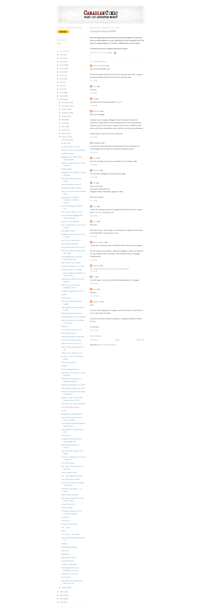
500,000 (64, 294)
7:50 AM (93, 283)
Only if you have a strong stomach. (73, 150)
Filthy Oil (64, 326)
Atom (59, 43)
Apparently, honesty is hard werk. (72, 337)
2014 (61, 86)
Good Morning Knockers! (70, 369)
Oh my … (64, 410)
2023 (61, 62)
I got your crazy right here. (70, 221)
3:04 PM (93, 165)
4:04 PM (93, 216)
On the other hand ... (68, 153)
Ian (94, 99)
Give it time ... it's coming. (70, 534)
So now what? (66, 143)
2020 (61, 72)
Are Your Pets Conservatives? (71, 330)
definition (99, 212)
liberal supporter (98, 242)
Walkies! (64, 544)
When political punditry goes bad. (73, 388)
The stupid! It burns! (68, 231)
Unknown (96, 170)
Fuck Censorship (67, 140)
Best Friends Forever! (68, 333)
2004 (61, 602)
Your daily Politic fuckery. (70, 407)
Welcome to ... (66, 521)
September (66, 113)
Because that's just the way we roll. (73, 247)
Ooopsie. (64, 366)
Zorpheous (96, 302)
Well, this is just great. (69, 362)
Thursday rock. (66, 435)
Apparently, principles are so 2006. (73, 385)
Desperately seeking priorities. (71, 414)
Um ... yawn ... (66, 527)
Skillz (63, 531)
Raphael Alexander (99, 66)
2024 (61, 58)
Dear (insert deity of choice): (71, 184)
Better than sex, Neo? (68, 557)
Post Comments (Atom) (107, 345)
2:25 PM (93, 93)
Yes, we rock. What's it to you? (71, 212)
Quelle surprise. (66, 169)
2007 (61, 592)
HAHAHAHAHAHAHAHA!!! (72, 313)
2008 (61, 99)
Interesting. (65, 554)
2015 (61, 82)
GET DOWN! (66, 577)
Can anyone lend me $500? (70, 479)
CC (94, 277)
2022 (61, 65)
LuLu (94, 86)
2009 (61, 96)
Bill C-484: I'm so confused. (71, 263)
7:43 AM (93, 271)
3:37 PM (93, 201)
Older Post (140, 340)
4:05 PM (93, 236)
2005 (61, 599)
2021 (61, 68)
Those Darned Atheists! (69, 547)
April (64, 130)
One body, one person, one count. (72, 266)
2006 (61, 595)
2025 (61, 55)
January (65, 588)
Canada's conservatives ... (70, 564)
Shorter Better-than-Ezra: (70, 244)
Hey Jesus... (65, 551)
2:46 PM (93, 152)
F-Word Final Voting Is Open (71, 340)
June (63, 123)
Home (117, 340)
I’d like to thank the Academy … (72, 270)
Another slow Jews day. (69, 574)
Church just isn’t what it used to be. (73, 404)
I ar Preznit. (65, 517)
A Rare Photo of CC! (68, 504)
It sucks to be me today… (70, 524)
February (65, 137)
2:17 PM (93, 81)
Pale (94, 183)
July (63, 120)
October (65, 109)
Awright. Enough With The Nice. (72, 291)
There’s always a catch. (69, 472)
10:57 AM (94, 296)
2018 (61, 79)
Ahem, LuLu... (66, 298)
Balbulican (96, 111)
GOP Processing (66, 508)
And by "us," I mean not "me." (71, 353)
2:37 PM (93, 137)
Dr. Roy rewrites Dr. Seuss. (70, 147)
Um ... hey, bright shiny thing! (71, 476)
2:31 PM (93, 105)
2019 (61, 75)
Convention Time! (67, 561)
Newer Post (94, 340)
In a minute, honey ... (68, 463)
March (64, 133)
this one (118, 102)
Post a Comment (95, 336)
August (64, 116)
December (65, 102)
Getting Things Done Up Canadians (73, 317)
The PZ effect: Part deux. (70, 495)
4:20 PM (93, 260)
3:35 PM (93, 177)
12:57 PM (94, 330)
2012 (61, 89)
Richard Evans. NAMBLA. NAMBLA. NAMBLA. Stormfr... (70, 200)
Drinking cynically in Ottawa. (71, 188)
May (63, 126)
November (65, 106)
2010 (61, 92)
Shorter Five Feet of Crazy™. (71, 343)
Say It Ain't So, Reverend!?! (70, 240)
